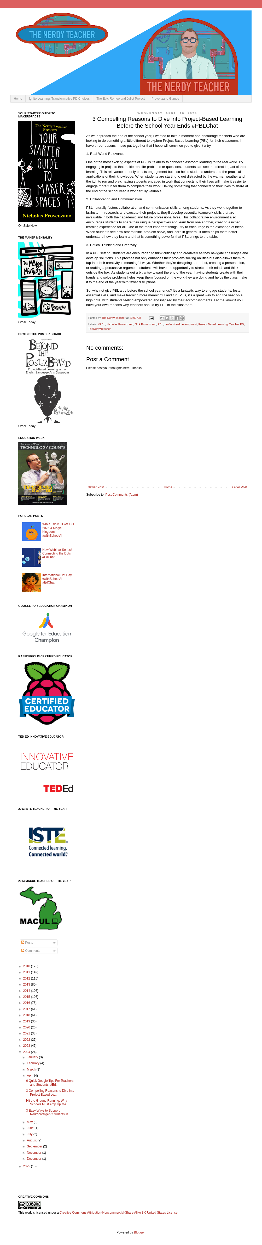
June (30, 1128)
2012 (27, 978)
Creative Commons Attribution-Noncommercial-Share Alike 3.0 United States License (119, 1212)
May (30, 1122)
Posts (27, 942)
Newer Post (96, 487)
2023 (27, 1046)
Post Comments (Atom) (121, 494)
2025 (27, 1166)
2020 (27, 1027)
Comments (30, 951)
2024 (27, 1052)
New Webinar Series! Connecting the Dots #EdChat (57, 553)
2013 (27, 984)
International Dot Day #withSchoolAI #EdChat (57, 579)
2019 (27, 1021)
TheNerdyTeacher (99, 328)
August (32, 1140)
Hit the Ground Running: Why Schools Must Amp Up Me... (47, 1102)
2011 (27, 972)
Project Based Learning (213, 324)
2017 (27, 1009)
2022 (27, 1040)
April (30, 1075)
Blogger (139, 1232)
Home (18, 98)
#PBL (101, 324)
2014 (27, 991)
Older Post (239, 487)
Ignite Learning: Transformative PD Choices (59, 98)
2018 (27, 1015)
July (30, 1134)
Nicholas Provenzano (120, 324)
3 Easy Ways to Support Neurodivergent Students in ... (49, 1112)
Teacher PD (236, 324)
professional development (181, 324)
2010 (27, 966)
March (32, 1069)
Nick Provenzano (145, 324)
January (33, 1057)
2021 (27, 1033)
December (34, 1159)
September (35, 1146)
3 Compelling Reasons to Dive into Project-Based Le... (50, 1092)
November (34, 1153)
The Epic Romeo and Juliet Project (120, 98)
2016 (27, 1003)
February (33, 1063)
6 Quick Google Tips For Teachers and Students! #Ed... (49, 1082)
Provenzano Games (165, 98)
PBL (160, 324)
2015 (27, 997)
